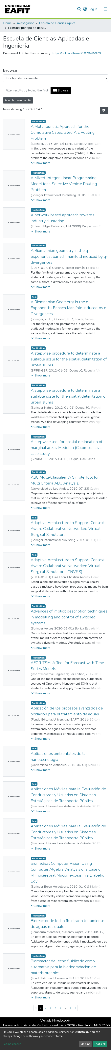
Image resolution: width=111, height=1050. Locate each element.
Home (7, 23)
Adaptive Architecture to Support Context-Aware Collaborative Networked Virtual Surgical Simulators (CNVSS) (68, 565)
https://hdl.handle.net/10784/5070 (76, 53)
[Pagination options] (104, 110)
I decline (85, 1044)
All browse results (18, 100)
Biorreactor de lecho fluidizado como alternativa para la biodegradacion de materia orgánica (63, 967)
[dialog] (55, 1039)
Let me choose (12, 1044)
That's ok (100, 1044)
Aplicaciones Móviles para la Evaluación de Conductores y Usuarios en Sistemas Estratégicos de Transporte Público (68, 794)
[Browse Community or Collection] (55, 78)
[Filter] (27, 90)
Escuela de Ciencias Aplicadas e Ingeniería (59, 23)
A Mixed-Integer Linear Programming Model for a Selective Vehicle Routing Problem (64, 183)
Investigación (25, 23)
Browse (60, 90)
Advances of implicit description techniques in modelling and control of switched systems (69, 617)
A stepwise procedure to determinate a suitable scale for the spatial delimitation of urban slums (69, 359)
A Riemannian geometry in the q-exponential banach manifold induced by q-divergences (69, 256)
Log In (93, 9)
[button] (84, 9)
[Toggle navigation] (105, 9)
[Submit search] (79, 9)
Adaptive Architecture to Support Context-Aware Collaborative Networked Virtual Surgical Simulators (68, 528)
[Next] (75, 1008)
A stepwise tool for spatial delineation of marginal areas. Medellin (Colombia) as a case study (66, 447)
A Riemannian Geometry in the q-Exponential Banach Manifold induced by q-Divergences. (69, 307)
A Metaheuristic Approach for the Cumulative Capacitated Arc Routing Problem (63, 132)
